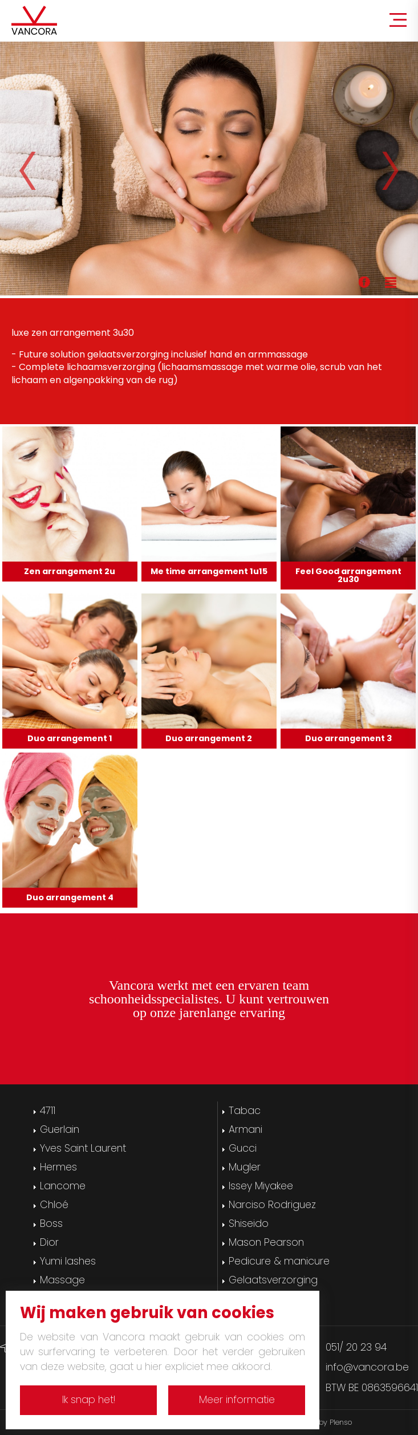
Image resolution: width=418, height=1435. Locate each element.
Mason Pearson (266, 1242)
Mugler (245, 1167)
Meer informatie (237, 1399)
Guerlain (59, 1129)
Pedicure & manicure (279, 1261)
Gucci (243, 1148)
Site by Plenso (328, 1422)
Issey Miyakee (261, 1186)
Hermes (58, 1167)
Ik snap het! (88, 1399)
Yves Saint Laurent (83, 1148)
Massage (62, 1280)
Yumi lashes (68, 1261)
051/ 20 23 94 (356, 1347)
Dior (49, 1242)
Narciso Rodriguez (272, 1205)
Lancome (63, 1186)
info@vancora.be (367, 1367)
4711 (47, 1110)
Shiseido (249, 1223)
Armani (245, 1129)
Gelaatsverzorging (273, 1280)
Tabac (245, 1110)
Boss (51, 1223)
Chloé (54, 1205)
